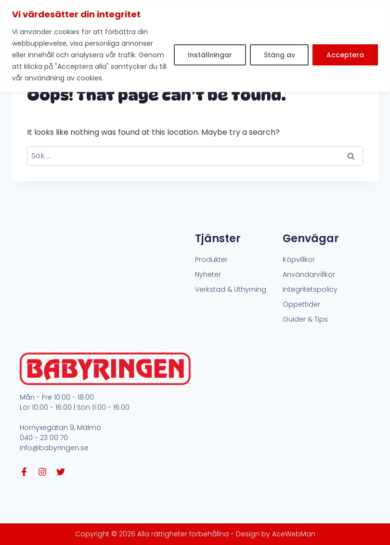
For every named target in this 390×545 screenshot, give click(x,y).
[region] (195, 46)
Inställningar (209, 55)
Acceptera (345, 55)
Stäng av (279, 55)
